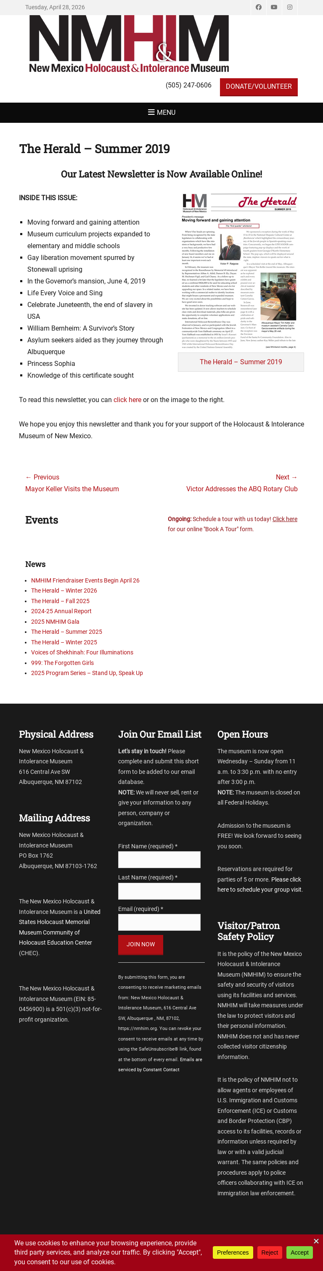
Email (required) (140, 909)
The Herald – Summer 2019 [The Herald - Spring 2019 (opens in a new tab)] (241, 362)
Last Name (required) (147, 877)
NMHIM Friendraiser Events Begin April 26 (85, 580)
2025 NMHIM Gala (55, 621)
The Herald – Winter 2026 (64, 590)
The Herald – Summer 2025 (66, 631)
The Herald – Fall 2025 (60, 601)
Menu (166, 113)
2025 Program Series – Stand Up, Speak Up (87, 673)
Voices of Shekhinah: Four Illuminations (82, 652)
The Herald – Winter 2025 (64, 642)
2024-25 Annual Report (61, 611)
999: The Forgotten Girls (62, 662)
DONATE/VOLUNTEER (259, 86)
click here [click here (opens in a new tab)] (127, 400)
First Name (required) (147, 846)
